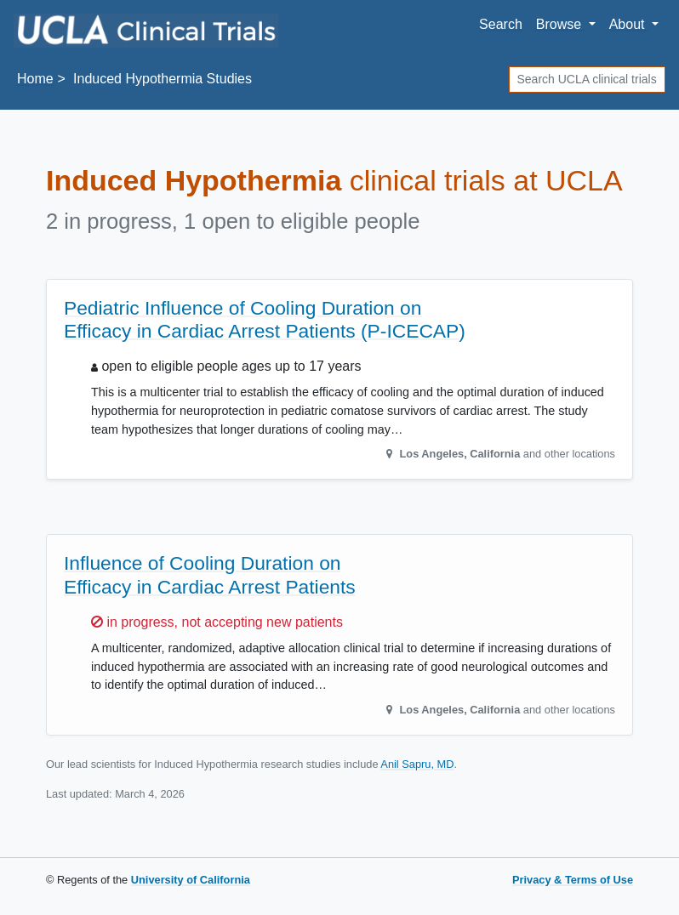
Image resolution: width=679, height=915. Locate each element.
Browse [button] (560, 24)
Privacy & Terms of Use (572, 879)
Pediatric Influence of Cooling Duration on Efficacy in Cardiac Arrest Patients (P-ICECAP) (264, 319)
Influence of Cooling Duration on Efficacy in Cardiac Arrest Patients (210, 574)
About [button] (628, 24)
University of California (190, 879)
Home (35, 78)
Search (500, 24)
